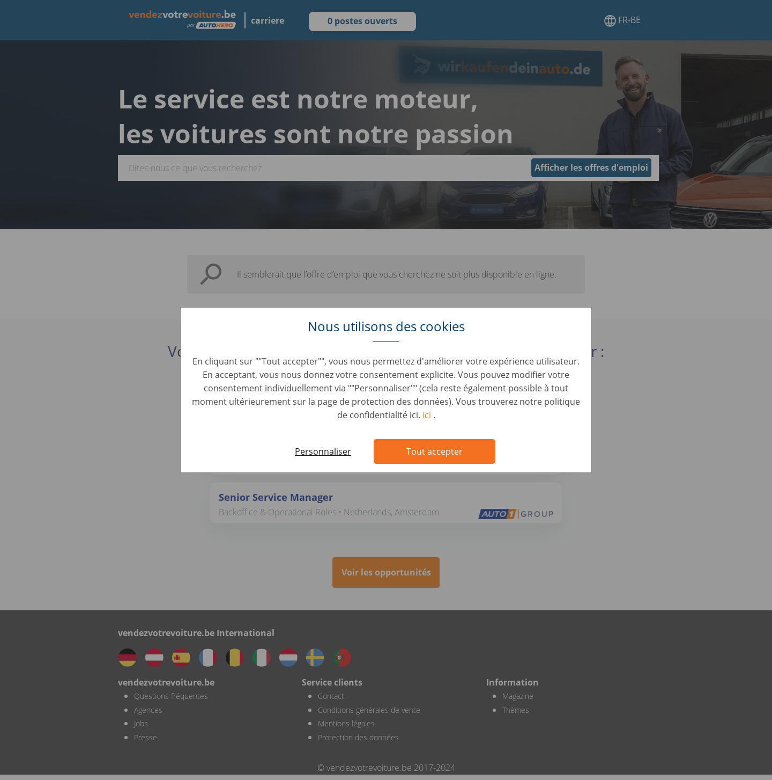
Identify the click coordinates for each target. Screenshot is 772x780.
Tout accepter (434, 451)
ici (427, 415)
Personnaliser (323, 451)
